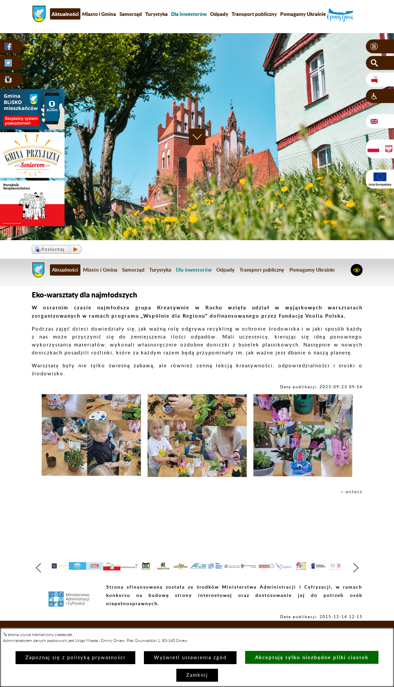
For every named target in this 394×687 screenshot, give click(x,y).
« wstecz (351, 491)
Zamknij (197, 675)
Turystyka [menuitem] (156, 14)
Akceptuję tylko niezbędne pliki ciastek (312, 657)
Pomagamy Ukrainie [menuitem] (303, 14)
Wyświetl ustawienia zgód (190, 657)
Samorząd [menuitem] (130, 14)
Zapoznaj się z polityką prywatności (75, 657)
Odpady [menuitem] (219, 14)
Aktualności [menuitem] (65, 14)
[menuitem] (188, 14)
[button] (380, 46)
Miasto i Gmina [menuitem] (99, 14)
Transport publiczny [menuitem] (254, 14)
